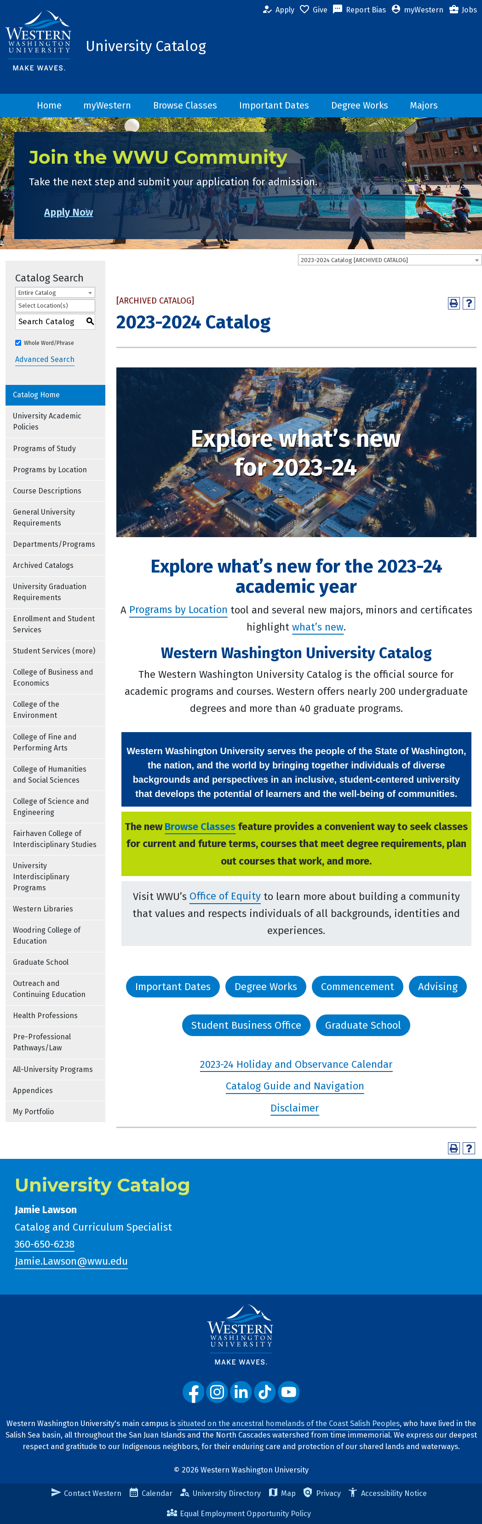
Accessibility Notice (386, 1493)
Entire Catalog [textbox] (37, 292)
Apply (278, 10)
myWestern (416, 10)
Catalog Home (36, 394)
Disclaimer (294, 1108)
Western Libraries (43, 909)
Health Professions (45, 1015)
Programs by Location (50, 469)
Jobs (462, 10)
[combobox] (390, 259)
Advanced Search (45, 359)
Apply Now (83, 212)
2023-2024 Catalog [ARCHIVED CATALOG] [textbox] (354, 260)
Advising (438, 986)
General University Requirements (44, 517)
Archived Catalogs (43, 565)
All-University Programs (53, 1069)
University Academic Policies (47, 421)
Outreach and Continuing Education (49, 989)
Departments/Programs (54, 544)
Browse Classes (185, 105)
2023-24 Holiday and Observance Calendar (296, 1064)
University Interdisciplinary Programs (41, 876)
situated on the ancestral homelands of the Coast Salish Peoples (289, 1423)
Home (49, 105)
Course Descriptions (47, 491)
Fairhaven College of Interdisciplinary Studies (55, 839)
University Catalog (146, 46)
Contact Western (86, 1493)
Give (313, 10)
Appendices (33, 1090)
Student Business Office (246, 1025)
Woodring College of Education (46, 935)
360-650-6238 (45, 1244)
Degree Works (359, 105)
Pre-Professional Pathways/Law (42, 1042)
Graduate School (41, 962)
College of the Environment (36, 710)
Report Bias (358, 10)
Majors (424, 105)
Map (282, 1493)
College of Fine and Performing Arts (45, 742)
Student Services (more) (54, 651)
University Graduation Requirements (49, 592)
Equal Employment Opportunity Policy (238, 1513)
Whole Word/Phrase (49, 343)
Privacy (321, 1493)
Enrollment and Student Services (54, 624)
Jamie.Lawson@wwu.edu (71, 1261)
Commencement (357, 986)
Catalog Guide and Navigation (295, 1086)
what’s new (318, 627)
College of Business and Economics (53, 678)
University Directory (220, 1493)
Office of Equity (225, 896)
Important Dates (274, 105)
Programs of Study (44, 448)
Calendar (150, 1493)
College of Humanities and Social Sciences (49, 775)
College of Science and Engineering (51, 807)
